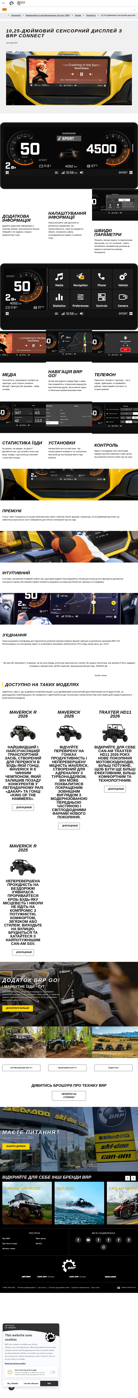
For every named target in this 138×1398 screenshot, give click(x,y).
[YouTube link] (88, 1240)
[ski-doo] (26, 1277)
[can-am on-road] (77, 1277)
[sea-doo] (110, 1277)
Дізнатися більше (17, 1008)
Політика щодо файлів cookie (59, 1287)
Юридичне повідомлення (80, 1287)
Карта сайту (95, 1287)
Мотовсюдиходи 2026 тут (21, 1068)
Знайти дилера (16, 1146)
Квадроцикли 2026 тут (67, 1068)
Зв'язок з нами (8, 1249)
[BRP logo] (11, 3)
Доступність (42, 1287)
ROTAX (39, 1244)
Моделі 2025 (113, 1068)
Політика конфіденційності (27, 1287)
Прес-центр (41, 1238)
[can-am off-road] (45, 1277)
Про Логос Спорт (9, 1244)
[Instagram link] (104, 1247)
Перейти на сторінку (69, 1096)
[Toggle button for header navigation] (3, 3)
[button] (127, 1178)
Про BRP (6, 1238)
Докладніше (24, 807)
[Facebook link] (78, 1240)
